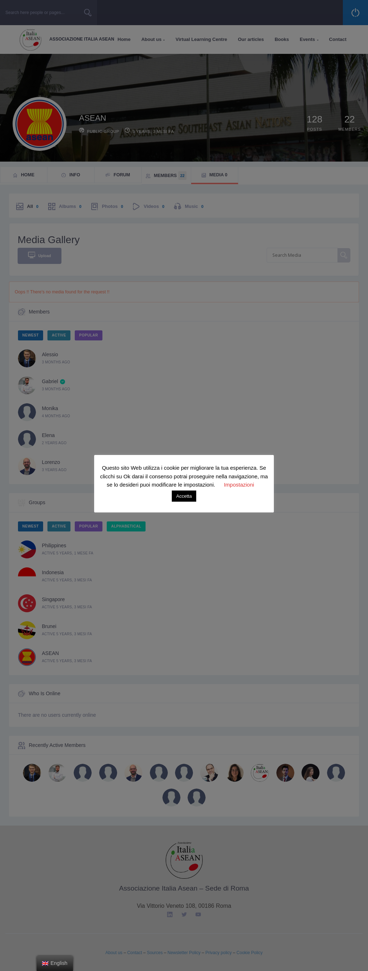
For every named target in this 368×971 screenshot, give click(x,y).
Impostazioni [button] (239, 485)
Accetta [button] (184, 496)
